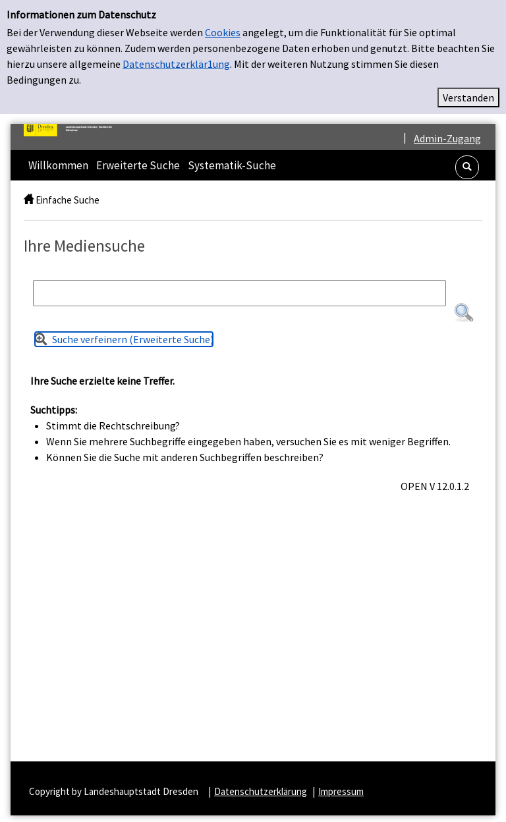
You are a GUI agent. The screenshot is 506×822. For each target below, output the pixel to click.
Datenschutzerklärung (260, 791)
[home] (29, 200)
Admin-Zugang (447, 138)
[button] (467, 167)
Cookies (222, 32)
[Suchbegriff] (239, 293)
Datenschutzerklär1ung (176, 63)
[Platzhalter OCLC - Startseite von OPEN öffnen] (73, 130)
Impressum (341, 791)
